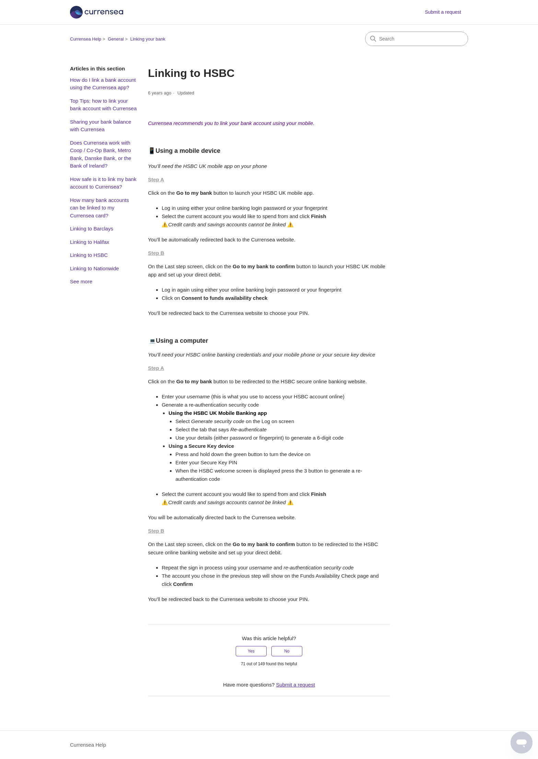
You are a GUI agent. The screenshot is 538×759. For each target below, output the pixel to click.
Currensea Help (85, 39)
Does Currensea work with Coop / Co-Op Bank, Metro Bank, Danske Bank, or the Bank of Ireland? (100, 154)
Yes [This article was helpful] (251, 651)
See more (81, 281)
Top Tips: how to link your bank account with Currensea (103, 105)
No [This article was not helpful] (286, 651)
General (116, 39)
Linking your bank (147, 39)
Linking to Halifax (89, 242)
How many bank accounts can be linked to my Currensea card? (99, 207)
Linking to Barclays (91, 228)
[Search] (416, 39)
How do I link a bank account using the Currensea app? (103, 84)
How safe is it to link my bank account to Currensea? (103, 183)
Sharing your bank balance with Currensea (100, 126)
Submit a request (443, 12)
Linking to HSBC (89, 255)
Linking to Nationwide (94, 268)
